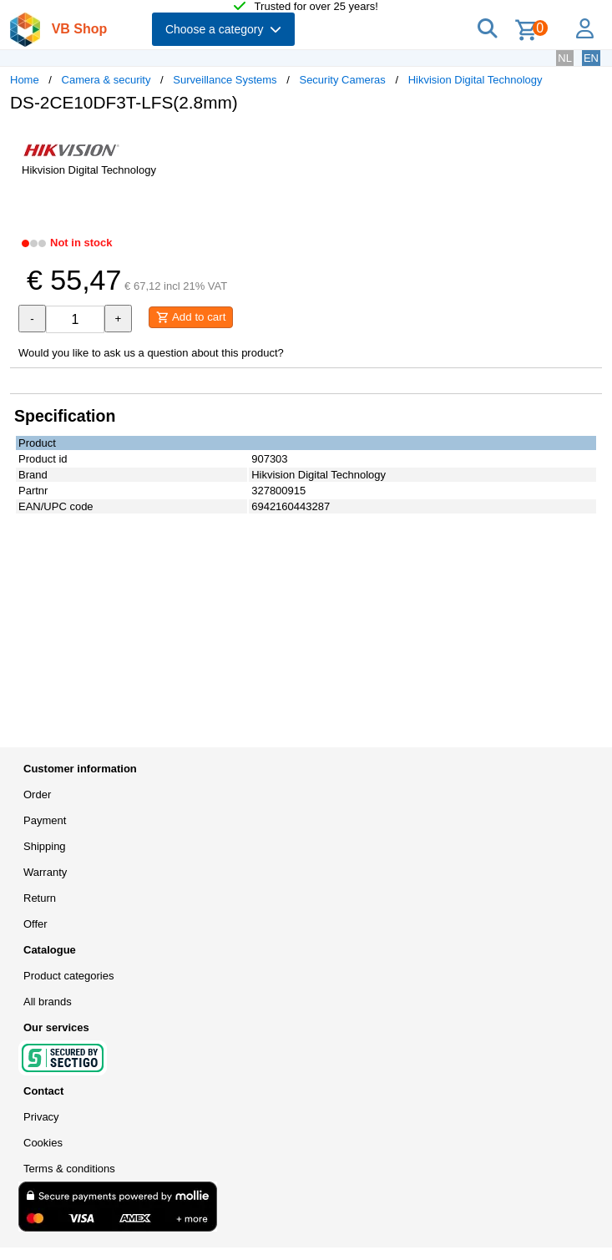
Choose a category (223, 29)
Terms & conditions (69, 1168)
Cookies (43, 1142)
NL (565, 58)
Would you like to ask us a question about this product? (151, 353)
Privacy (41, 1117)
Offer (35, 924)
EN (591, 58)
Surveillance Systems (224, 79)
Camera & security (106, 79)
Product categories (68, 975)
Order (37, 794)
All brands (47, 1001)
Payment (44, 820)
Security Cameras (342, 79)
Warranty (45, 872)
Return (39, 898)
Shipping (44, 846)
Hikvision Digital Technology (475, 79)
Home (24, 79)
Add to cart (190, 317)
